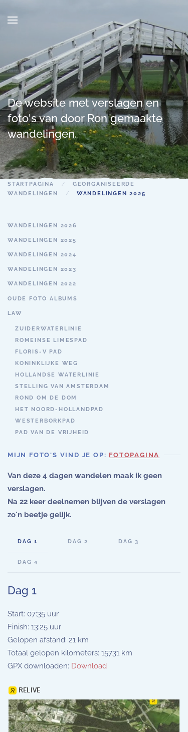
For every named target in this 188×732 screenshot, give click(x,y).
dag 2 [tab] (78, 541)
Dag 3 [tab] (128, 541)
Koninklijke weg (46, 363)
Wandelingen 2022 (42, 283)
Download (89, 665)
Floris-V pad (39, 351)
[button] (13, 20)
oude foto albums (43, 298)
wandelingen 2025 (42, 240)
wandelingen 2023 (42, 269)
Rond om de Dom (46, 398)
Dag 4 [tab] (28, 562)
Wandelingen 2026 (42, 225)
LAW (15, 313)
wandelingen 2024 (42, 254)
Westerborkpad (45, 421)
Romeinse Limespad (51, 340)
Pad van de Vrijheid (52, 432)
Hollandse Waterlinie (57, 375)
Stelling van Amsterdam (62, 386)
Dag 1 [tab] (28, 541)
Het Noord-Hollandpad (59, 409)
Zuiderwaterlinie (48, 328)
